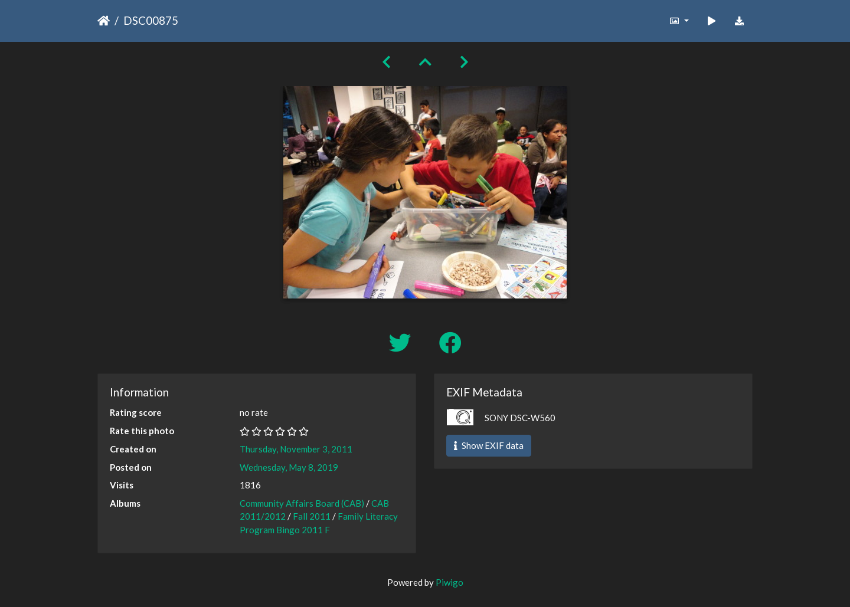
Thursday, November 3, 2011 (296, 449)
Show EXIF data (489, 445)
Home (103, 20)
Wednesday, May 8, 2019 (289, 467)
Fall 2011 (312, 516)
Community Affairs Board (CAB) (302, 503)
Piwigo (449, 582)
